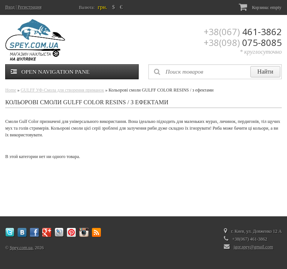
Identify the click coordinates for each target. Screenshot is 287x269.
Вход (10, 7)
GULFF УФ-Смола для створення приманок (62, 90)
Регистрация (30, 7)
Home (10, 90)
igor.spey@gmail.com (253, 247)
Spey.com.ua (21, 247)
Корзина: (260, 7)
